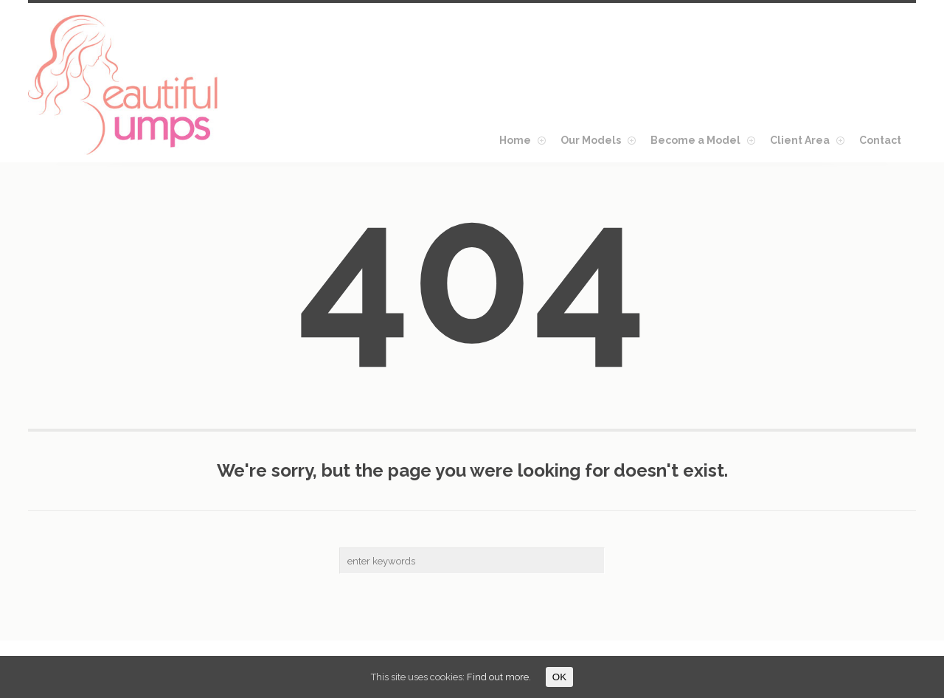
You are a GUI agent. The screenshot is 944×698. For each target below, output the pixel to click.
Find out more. (499, 677)
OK (559, 677)
